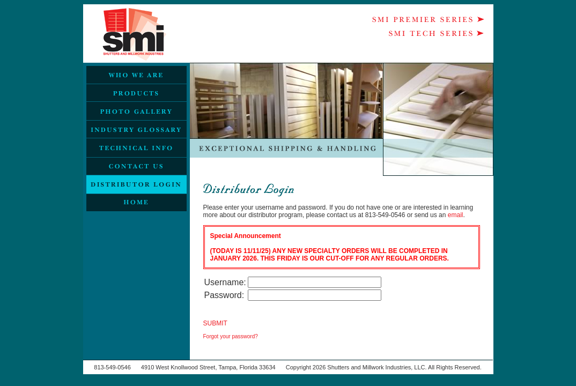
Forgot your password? (230, 336)
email (455, 215)
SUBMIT (215, 323)
